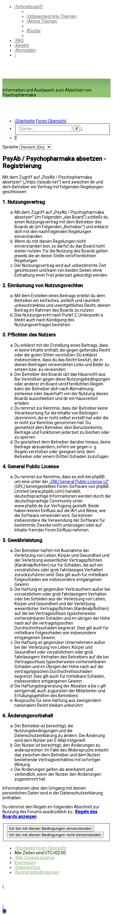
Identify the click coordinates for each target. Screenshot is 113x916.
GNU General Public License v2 (79, 481)
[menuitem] (52, 16)
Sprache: (10, 147)
